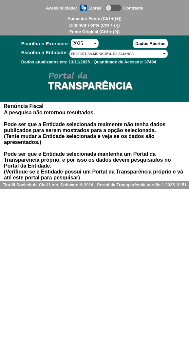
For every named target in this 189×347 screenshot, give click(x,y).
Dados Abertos (150, 43)
